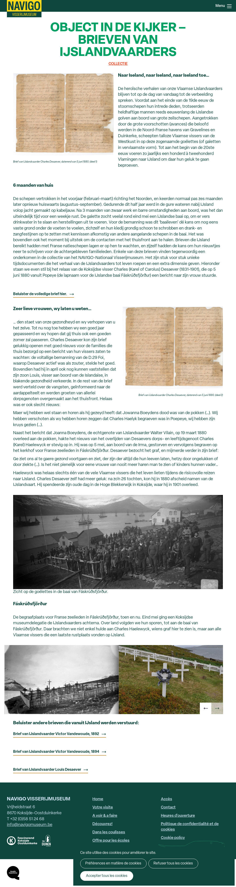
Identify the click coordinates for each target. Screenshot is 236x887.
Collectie (118, 64)
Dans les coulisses (108, 832)
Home (97, 799)
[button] (205, 708)
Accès (166, 799)
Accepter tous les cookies (105, 876)
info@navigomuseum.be (29, 825)
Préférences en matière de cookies (113, 863)
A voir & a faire (104, 816)
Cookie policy (173, 838)
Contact (168, 807)
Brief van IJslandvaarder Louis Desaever (47, 770)
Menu (229, 6)
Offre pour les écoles (111, 841)
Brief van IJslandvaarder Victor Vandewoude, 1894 (56, 752)
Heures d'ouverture (178, 816)
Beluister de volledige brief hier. (40, 294)
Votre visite (102, 807)
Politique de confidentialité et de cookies (190, 827)
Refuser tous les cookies (172, 863)
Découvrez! (102, 824)
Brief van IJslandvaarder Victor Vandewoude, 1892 (56, 734)
